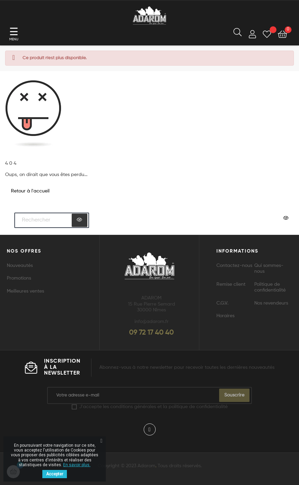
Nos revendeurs (271, 303)
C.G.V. (222, 303)
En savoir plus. (76, 464)
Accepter (54, 474)
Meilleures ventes (25, 291)
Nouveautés (20, 265)
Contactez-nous (234, 265)
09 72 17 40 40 (151, 332)
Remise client (230, 284)
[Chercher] (51, 220)
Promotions (19, 278)
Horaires (225, 315)
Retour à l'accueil (30, 191)
